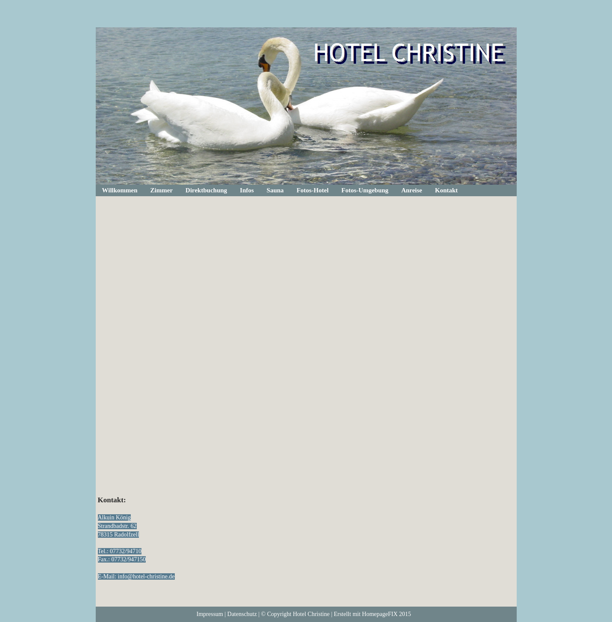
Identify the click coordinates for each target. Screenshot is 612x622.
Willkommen (120, 190)
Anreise (411, 190)
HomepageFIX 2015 (386, 614)
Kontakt (446, 190)
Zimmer (161, 190)
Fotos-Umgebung (364, 190)
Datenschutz (242, 614)
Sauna (275, 190)
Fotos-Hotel (313, 190)
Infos (247, 190)
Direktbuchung (206, 190)
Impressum (210, 614)
